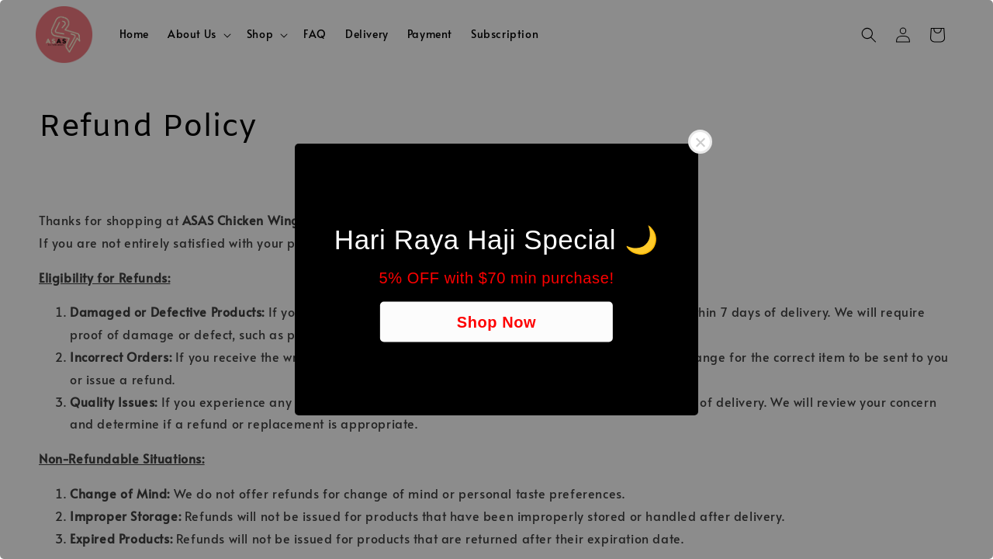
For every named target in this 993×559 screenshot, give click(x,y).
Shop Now (497, 322)
